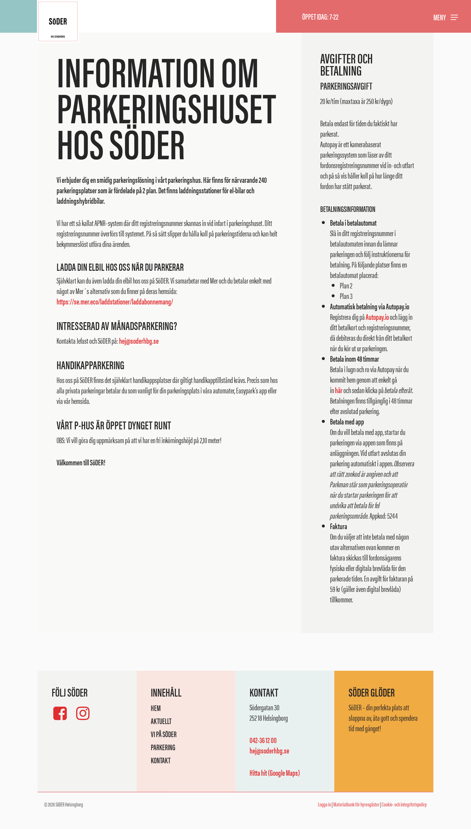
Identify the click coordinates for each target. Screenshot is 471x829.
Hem (156, 707)
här (338, 389)
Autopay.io (377, 316)
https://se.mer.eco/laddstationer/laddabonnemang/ (115, 301)
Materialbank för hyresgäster (356, 804)
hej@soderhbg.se (139, 340)
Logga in (324, 804)
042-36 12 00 (263, 739)
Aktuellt (161, 720)
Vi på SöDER (164, 733)
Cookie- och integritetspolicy (404, 804)
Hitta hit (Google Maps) (275, 772)
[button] (445, 16)
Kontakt (160, 760)
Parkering (163, 746)
